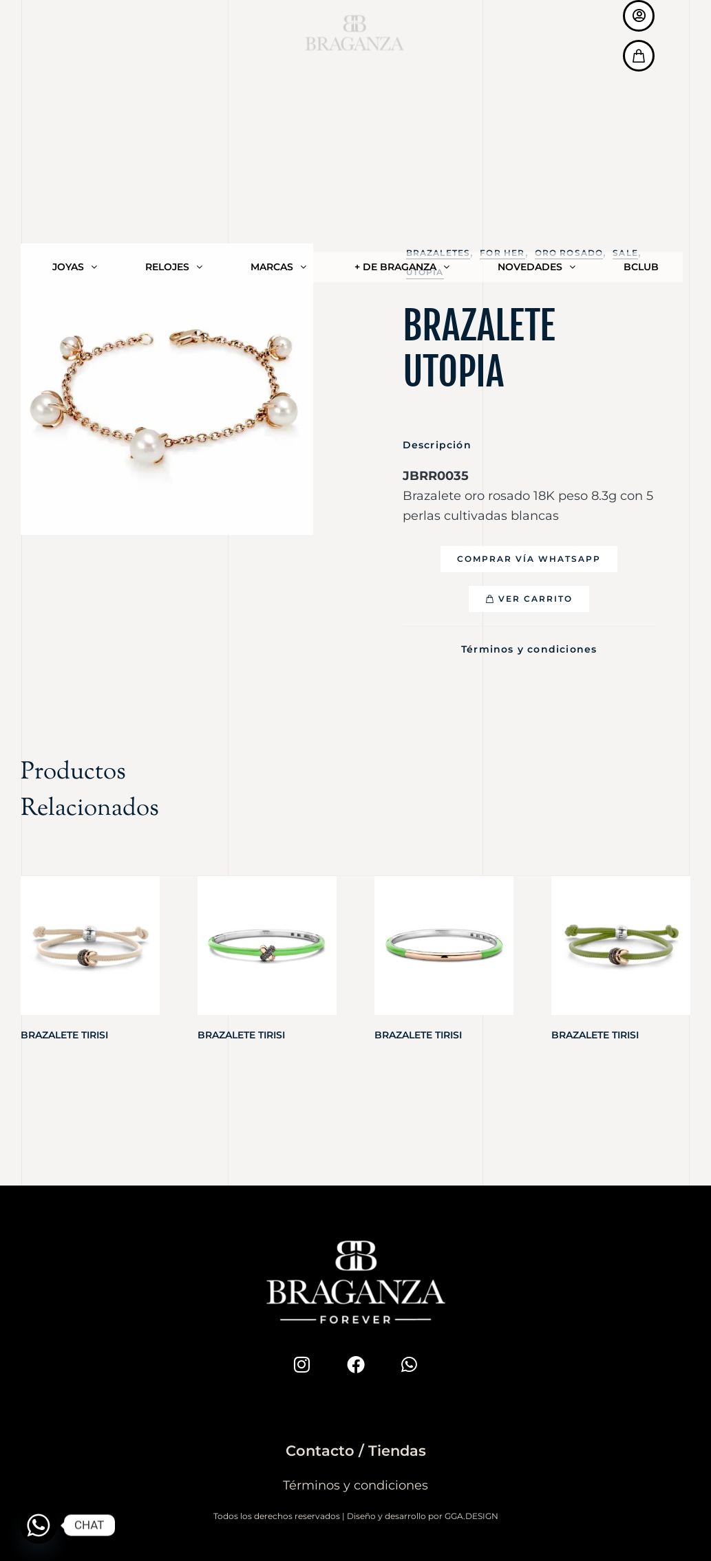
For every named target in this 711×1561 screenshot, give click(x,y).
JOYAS (74, 36)
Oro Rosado (569, 253)
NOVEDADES (536, 36)
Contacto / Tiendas (356, 1447)
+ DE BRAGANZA (401, 36)
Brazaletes (438, 253)
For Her (502, 253)
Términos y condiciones (529, 648)
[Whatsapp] (38, 1525)
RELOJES (173, 36)
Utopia (425, 272)
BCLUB (641, 36)
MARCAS (278, 36)
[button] (529, 559)
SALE (625, 253)
